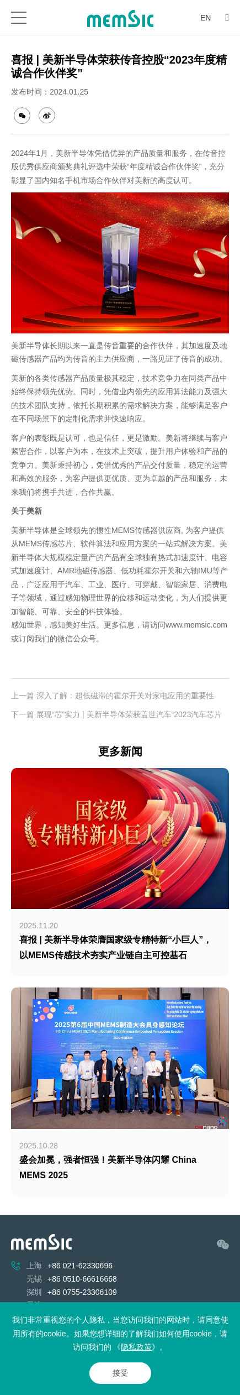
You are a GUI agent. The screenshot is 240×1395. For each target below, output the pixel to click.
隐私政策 (136, 1346)
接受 (120, 1372)
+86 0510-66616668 (82, 1278)
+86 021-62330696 (80, 1265)
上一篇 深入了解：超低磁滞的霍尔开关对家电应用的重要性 (112, 695)
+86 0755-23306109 (82, 1292)
